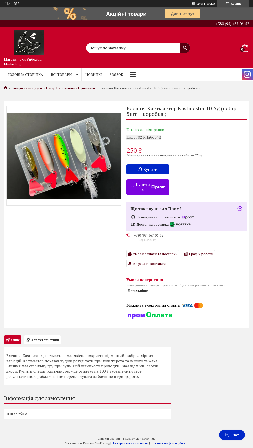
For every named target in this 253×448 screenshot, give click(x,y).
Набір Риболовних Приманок (71, 88)
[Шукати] (185, 45)
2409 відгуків (206, 3)
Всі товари (61, 74)
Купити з (150, 187)
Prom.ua (149, 438)
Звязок (116, 74)
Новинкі (93, 74)
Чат (232, 434)
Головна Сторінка (25, 74)
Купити (150, 169)
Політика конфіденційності (169, 443)
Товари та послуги (26, 88)
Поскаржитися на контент (130, 443)
